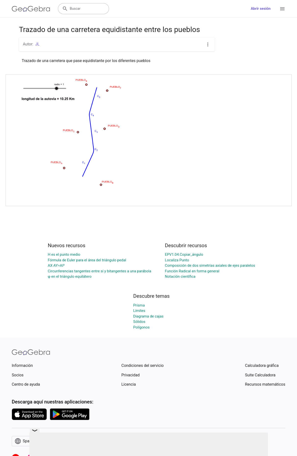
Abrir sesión (261, 8)
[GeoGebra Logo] (31, 9)
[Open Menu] (282, 9)
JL (37, 44)
